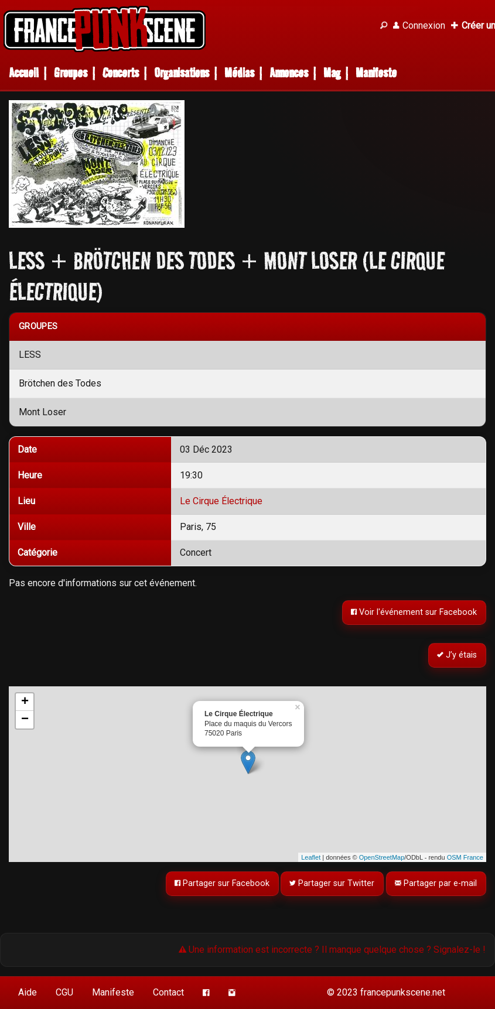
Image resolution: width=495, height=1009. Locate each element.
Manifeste (376, 73)
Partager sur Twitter (332, 884)
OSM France (465, 857)
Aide (27, 992)
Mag (331, 73)
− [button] (25, 719)
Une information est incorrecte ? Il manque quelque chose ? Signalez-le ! (332, 949)
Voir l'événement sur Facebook (414, 612)
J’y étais (457, 656)
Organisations (181, 73)
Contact (168, 992)
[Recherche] (383, 25)
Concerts (121, 73)
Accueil (24, 73)
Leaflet (310, 857)
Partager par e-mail (436, 884)
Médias (239, 73)
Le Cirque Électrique (221, 501)
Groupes (70, 73)
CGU (64, 992)
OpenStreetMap (382, 857)
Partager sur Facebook (222, 884)
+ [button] (25, 702)
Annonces (288, 73)
